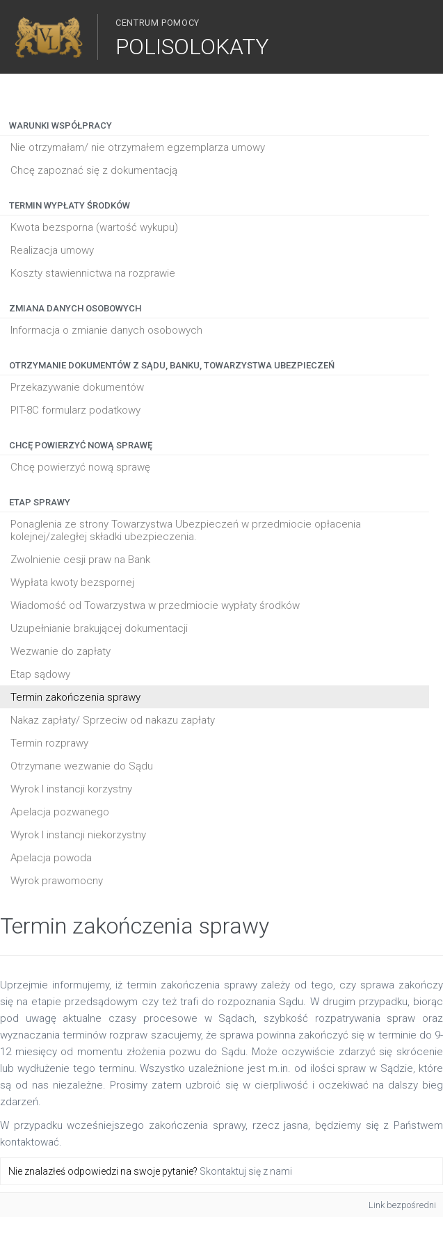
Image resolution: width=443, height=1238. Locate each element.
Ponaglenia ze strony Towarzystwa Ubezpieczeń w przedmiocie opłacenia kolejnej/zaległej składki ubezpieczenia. (185, 530)
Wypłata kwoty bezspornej (72, 582)
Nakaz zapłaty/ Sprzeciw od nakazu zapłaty (112, 720)
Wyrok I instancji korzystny (71, 789)
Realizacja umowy (52, 250)
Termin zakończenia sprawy (75, 697)
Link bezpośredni (402, 1205)
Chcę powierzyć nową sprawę (80, 467)
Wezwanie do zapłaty (60, 651)
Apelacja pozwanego (59, 812)
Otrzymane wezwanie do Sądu (81, 766)
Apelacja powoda (51, 858)
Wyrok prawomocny (56, 880)
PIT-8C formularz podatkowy (75, 410)
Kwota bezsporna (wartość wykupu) (94, 227)
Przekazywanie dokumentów (77, 387)
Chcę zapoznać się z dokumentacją (93, 170)
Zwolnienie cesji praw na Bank (80, 559)
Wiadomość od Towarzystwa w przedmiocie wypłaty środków (155, 605)
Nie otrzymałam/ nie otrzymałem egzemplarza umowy (137, 147)
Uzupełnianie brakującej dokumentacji (99, 628)
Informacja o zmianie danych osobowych (106, 330)
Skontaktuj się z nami (246, 1171)
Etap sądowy (40, 674)
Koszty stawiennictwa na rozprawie (92, 273)
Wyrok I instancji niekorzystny (78, 835)
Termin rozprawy (49, 743)
